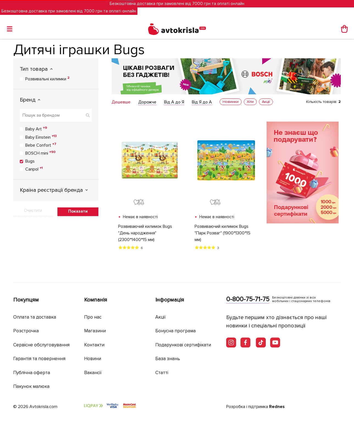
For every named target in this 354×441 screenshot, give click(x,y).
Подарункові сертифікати (183, 345)
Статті (161, 373)
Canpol (34, 169)
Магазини (95, 331)
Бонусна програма (175, 331)
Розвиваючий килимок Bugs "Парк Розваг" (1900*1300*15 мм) (222, 233)
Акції (160, 317)
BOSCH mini (40, 153)
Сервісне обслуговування (41, 345)
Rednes (277, 406)
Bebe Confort (40, 145)
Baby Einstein (41, 137)
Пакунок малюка (31, 386)
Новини (92, 358)
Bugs (30, 161)
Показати (78, 211)
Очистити (33, 210)
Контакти (94, 345)
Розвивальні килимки (47, 79)
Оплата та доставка (34, 317)
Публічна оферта (31, 373)
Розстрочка (26, 331)
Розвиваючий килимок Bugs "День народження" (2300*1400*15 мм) (145, 233)
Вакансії (93, 373)
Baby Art (36, 129)
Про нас (92, 317)
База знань (167, 358)
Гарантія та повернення (39, 358)
